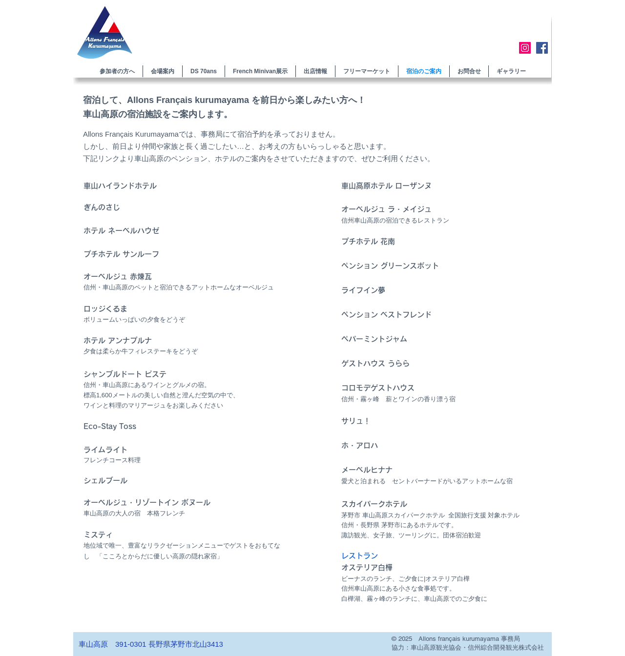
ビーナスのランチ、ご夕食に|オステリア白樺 (405, 578)
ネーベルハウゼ (133, 230)
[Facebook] (542, 48)
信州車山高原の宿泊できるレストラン (395, 220)
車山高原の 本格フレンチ (134, 513)
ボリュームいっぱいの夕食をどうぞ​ (134, 319)
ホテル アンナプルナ (117, 340)
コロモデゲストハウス (378, 387)
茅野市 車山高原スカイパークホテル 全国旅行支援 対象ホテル (430, 515)
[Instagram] (525, 48)
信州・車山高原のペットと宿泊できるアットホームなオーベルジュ (178, 287)
